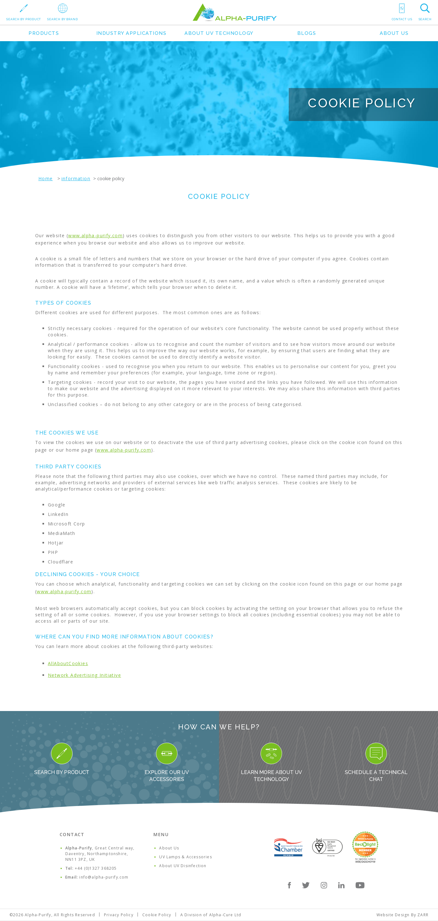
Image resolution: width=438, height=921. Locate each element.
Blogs (306, 33)
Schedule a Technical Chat (376, 762)
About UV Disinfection (182, 865)
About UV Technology (219, 33)
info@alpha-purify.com (103, 877)
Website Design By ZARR (402, 915)
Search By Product (61, 759)
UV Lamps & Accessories (185, 857)
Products (44, 33)
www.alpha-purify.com (95, 235)
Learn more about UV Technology (271, 762)
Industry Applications (131, 33)
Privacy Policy (118, 915)
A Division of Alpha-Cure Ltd (211, 915)
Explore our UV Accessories (167, 762)
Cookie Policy (156, 915)
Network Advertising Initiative (84, 675)
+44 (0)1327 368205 (96, 868)
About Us (394, 33)
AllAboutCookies (68, 663)
